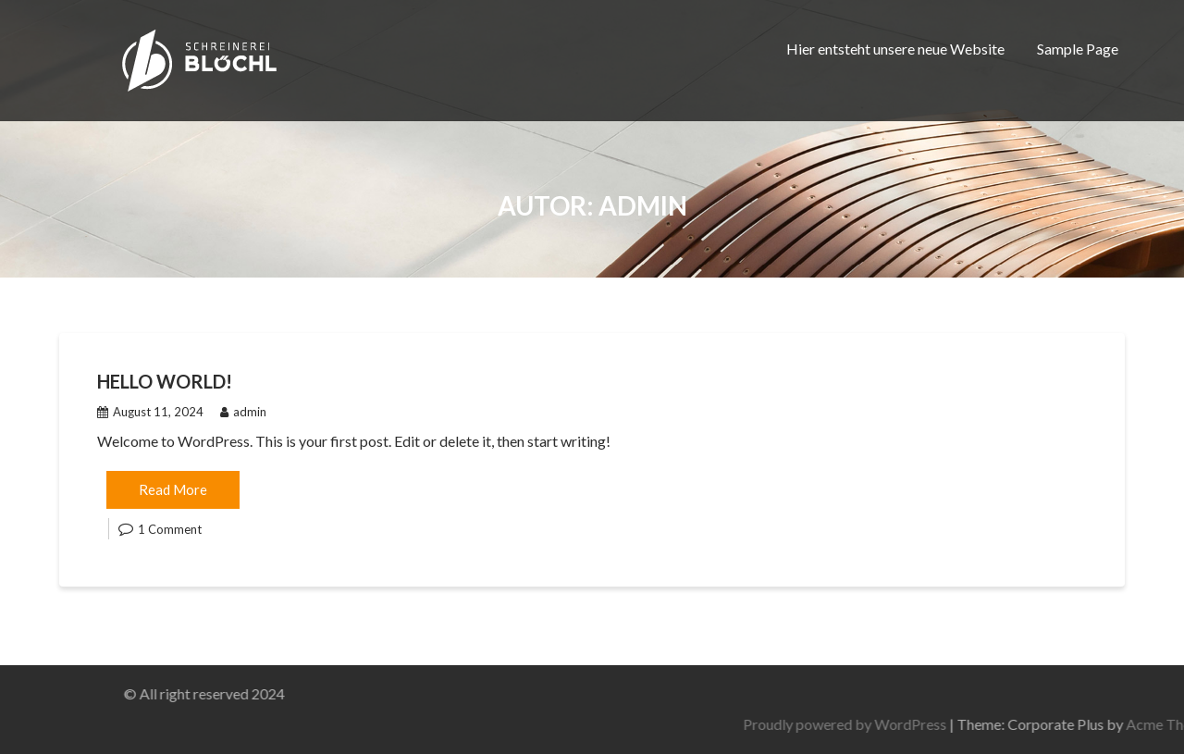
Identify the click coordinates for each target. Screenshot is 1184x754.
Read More (173, 489)
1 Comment (170, 529)
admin (243, 411)
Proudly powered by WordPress (1005, 724)
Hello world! (164, 381)
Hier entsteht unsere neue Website (895, 48)
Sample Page (1077, 48)
